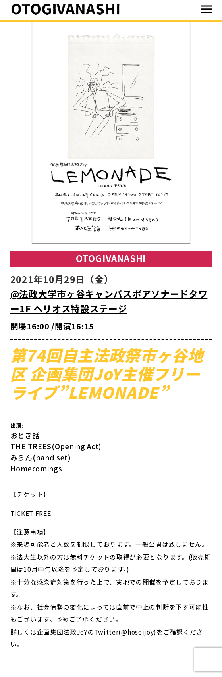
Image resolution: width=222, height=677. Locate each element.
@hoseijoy (137, 632)
